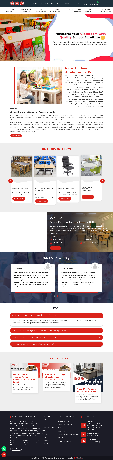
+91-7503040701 (91, 4)
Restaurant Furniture (106, 11)
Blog (58, 3)
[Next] (102, 181)
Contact (76, 3)
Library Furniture (55, 11)
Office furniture (89, 11)
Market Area (47, 433)
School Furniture (9, 11)
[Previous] (10, 181)
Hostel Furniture (41, 11)
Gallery (66, 3)
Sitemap (46, 431)
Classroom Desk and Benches (73, 11)
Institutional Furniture (26, 11)
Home (34, 3)
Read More (16, 136)
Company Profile (47, 3)
